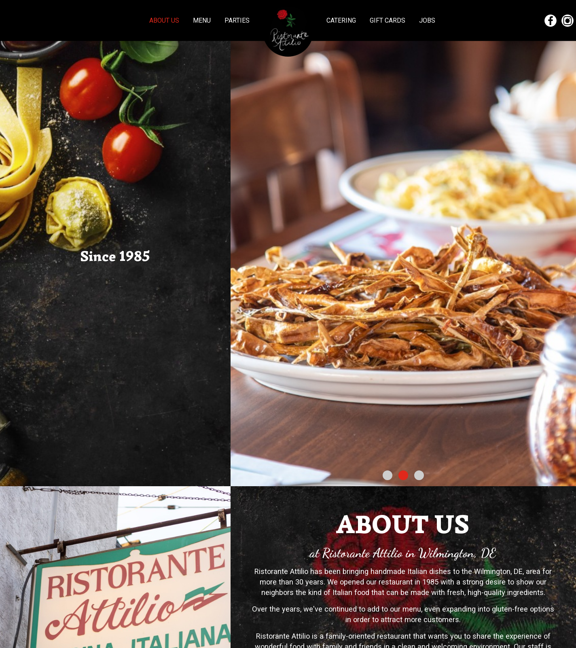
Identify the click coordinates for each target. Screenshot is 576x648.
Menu (202, 20)
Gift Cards (388, 20)
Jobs (427, 20)
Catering (342, 20)
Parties (237, 20)
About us (165, 20)
